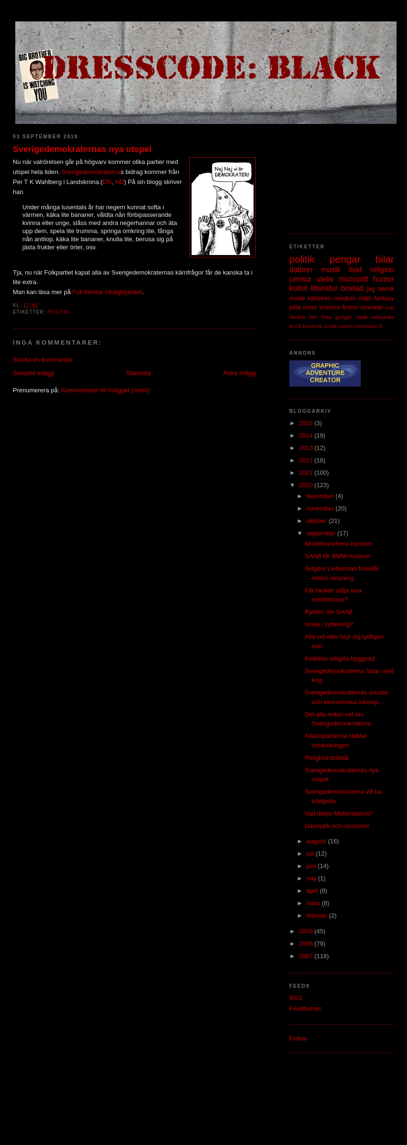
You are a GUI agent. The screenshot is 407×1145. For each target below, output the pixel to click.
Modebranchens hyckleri (338, 543)
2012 (307, 460)
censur (300, 279)
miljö (364, 298)
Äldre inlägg (239, 373)
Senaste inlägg (33, 373)
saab (361, 317)
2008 (307, 943)
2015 (307, 423)
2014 (307, 435)
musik (331, 270)
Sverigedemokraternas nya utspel (82, 149)
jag (370, 288)
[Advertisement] (337, 174)
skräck (297, 317)
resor (310, 307)
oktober (317, 520)
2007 (307, 956)
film (313, 317)
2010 (307, 485)
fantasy (384, 298)
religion (382, 270)
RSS (295, 998)
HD (119, 181)
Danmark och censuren (336, 825)
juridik (330, 326)
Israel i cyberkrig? (329, 624)
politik (58, 312)
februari (317, 915)
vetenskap (365, 326)
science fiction (338, 307)
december (321, 496)
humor (383, 279)
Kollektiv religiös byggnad (340, 658)
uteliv (325, 279)
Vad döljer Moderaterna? (338, 813)
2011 (307, 472)
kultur (298, 288)
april (313, 890)
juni (312, 865)
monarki (372, 307)
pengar (345, 259)
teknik (386, 288)
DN (107, 181)
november (321, 508)
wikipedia (382, 317)
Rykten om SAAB (328, 611)
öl (380, 326)
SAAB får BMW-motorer (337, 556)
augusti (317, 841)
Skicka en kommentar (42, 359)
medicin (345, 298)
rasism (345, 326)
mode (297, 298)
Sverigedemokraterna (91, 171)
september (321, 533)
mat (389, 307)
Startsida (138, 373)
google (343, 317)
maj (312, 878)
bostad (352, 288)
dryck (295, 326)
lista (326, 317)
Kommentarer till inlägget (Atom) (105, 390)
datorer (301, 270)
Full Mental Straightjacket (107, 292)
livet (355, 270)
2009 (307, 931)
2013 (307, 447)
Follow (298, 1038)
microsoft (353, 279)
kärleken (319, 298)
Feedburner (305, 1008)
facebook (313, 326)
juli (311, 853)
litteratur (324, 288)
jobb (295, 307)
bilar (385, 259)
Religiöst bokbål (326, 757)
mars (314, 903)
